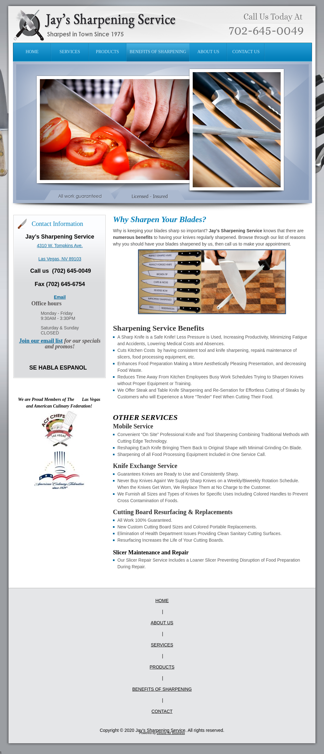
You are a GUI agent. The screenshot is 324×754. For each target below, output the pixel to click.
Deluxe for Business (171, 733)
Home (162, 600)
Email (59, 297)
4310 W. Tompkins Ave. (60, 245)
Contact (162, 711)
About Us (162, 622)
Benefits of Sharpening (162, 689)
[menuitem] (32, 52)
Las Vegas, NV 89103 (59, 258)
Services (162, 644)
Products (162, 667)
